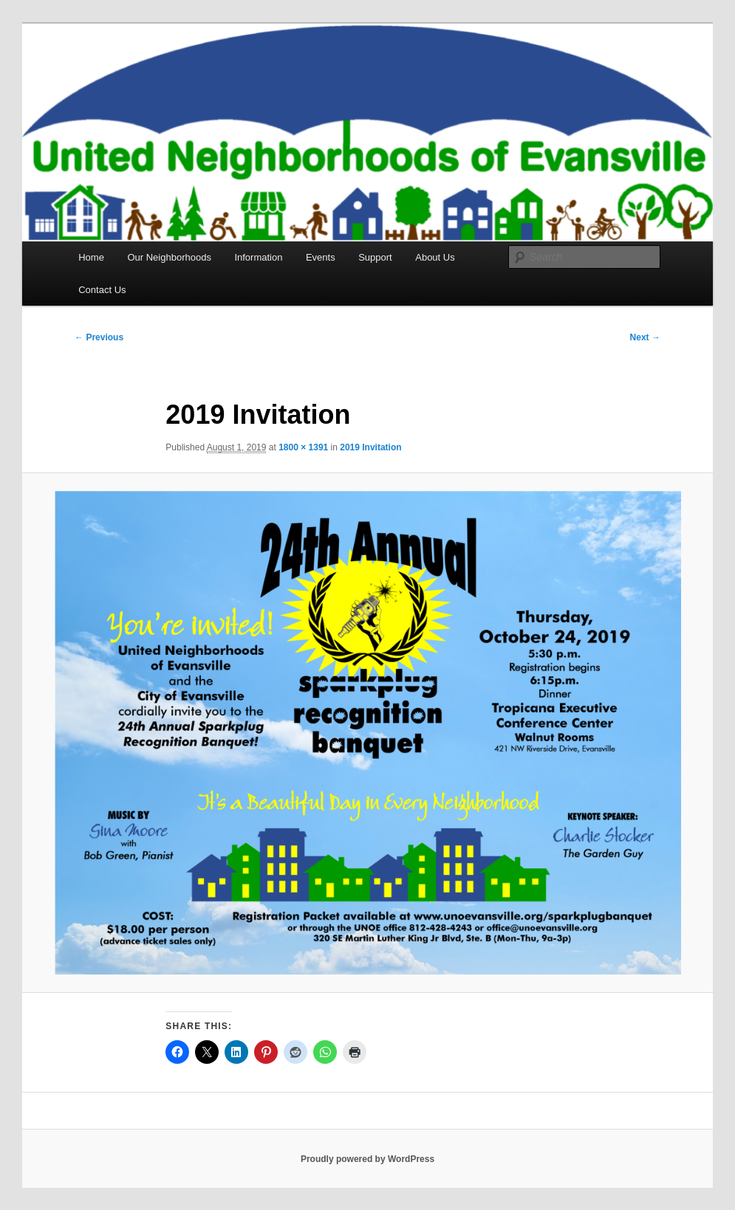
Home (91, 257)
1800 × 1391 (303, 447)
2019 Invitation (370, 447)
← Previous (99, 337)
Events (320, 257)
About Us (434, 257)
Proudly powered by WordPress (367, 1159)
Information (258, 257)
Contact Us (102, 289)
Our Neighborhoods (169, 257)
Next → (645, 337)
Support (375, 257)
